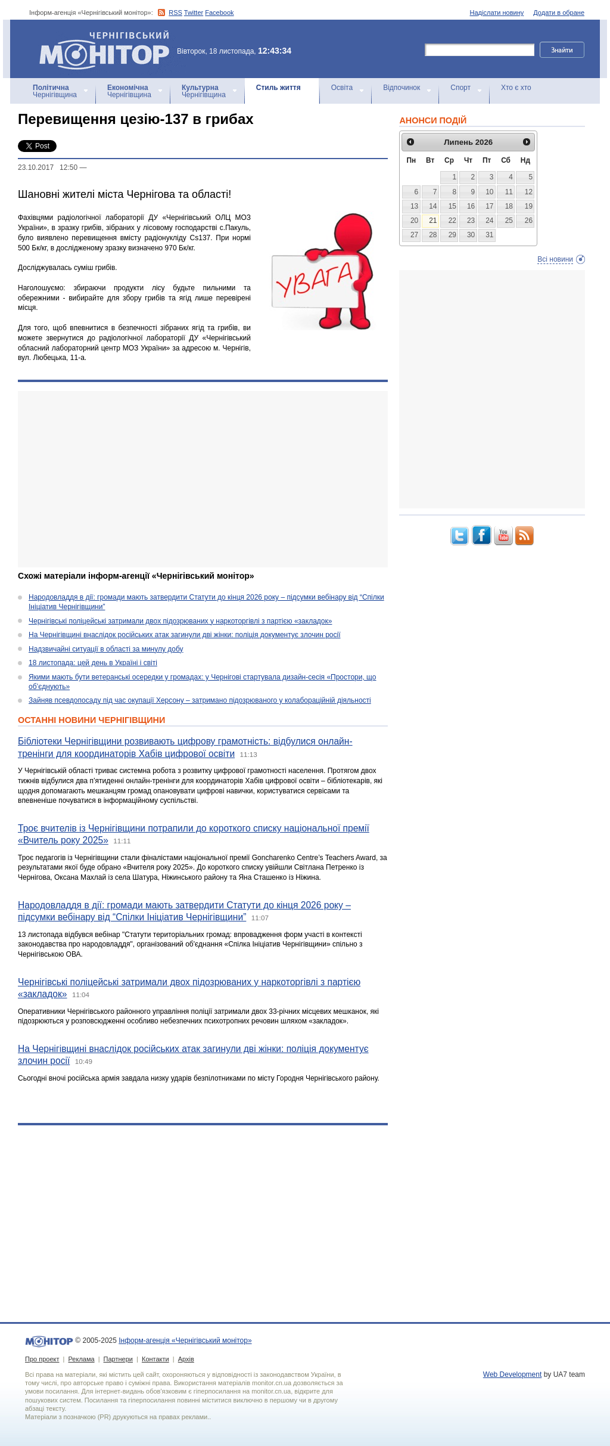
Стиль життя (278, 87)
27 (414, 235)
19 (529, 206)
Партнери (118, 1359)
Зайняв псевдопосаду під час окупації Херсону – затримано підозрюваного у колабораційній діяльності (200, 700)
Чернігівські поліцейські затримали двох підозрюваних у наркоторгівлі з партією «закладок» (180, 621)
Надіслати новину (497, 12)
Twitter (193, 12)
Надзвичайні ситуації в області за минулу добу (106, 649)
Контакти (155, 1359)
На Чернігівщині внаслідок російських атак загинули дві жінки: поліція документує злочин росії (185, 635)
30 (471, 235)
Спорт (460, 87)
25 (509, 220)
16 (471, 206)
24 (489, 220)
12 (529, 192)
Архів (186, 1359)
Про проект (42, 1359)
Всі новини (555, 259)
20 (414, 220)
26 (529, 220)
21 (433, 220)
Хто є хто (516, 87)
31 (489, 235)
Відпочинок (401, 87)
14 (433, 206)
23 (471, 220)
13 (414, 206)
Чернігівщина (55, 91)
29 (452, 235)
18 (509, 206)
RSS (175, 12)
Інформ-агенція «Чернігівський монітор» (108, 49)
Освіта (342, 87)
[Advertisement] (203, 479)
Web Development (512, 1374)
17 (489, 206)
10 (489, 192)
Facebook (219, 12)
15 (452, 206)
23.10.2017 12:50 (47, 167)
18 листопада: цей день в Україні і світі (93, 663)
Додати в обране (558, 12)
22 (452, 220)
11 (509, 192)
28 (433, 235)
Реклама (81, 1359)
